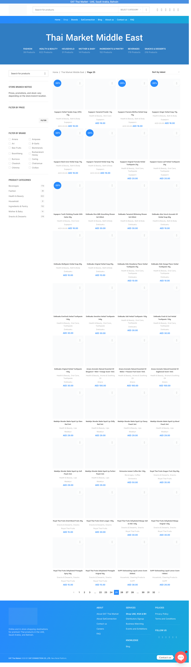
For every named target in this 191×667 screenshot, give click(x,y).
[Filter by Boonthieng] (18, 153)
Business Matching (135, 628)
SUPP (132, 585)
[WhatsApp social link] (174, 10)
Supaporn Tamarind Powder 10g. (100, 111)
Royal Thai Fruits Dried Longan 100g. (100, 526)
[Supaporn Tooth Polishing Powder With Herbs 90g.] (67, 196)
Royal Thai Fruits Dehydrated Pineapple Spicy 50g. (67, 576)
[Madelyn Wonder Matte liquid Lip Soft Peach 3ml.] (67, 457)
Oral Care (140, 167)
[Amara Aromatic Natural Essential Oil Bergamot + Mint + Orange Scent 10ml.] (100, 352)
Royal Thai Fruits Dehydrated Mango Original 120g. (165, 526)
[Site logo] (18, 9)
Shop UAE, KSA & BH (136, 618)
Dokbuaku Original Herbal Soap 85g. (100, 264)
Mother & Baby (16, 211)
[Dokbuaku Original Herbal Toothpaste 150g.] (67, 352)
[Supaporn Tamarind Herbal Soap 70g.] (100, 143)
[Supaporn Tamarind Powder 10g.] (100, 93)
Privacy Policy (161, 618)
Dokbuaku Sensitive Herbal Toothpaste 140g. (100, 318)
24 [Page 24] (111, 597)
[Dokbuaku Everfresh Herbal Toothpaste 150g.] (67, 299)
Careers (100, 633)
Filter (43, 120)
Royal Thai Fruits (165, 485)
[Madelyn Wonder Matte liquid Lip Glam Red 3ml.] (67, 407)
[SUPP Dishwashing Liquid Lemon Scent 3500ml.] (133, 558)
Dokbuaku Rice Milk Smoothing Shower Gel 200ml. (100, 215)
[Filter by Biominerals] (38, 147)
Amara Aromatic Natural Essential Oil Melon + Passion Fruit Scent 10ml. (133, 372)
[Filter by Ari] (18, 143)
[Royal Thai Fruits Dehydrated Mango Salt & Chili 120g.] (133, 507)
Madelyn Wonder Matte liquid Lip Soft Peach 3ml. (67, 476)
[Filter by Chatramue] (38, 163)
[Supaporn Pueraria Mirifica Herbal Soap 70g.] (133, 93)
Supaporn (67, 121)
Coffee (138, 479)
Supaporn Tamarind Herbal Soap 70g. (100, 162)
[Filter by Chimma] (18, 167)
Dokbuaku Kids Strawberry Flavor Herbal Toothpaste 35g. (132, 265)
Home (55, 72)
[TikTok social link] (178, 10)
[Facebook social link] (157, 10)
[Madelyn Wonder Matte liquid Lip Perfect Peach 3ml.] (100, 457)
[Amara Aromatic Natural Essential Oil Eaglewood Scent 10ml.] (165, 352)
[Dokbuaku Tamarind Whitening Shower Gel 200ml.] (133, 196)
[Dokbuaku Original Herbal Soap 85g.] (100, 246)
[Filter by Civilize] (38, 167)
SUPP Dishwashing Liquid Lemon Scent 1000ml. (165, 576)
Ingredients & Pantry (18, 206)
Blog (128, 650)
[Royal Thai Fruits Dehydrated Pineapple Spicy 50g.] (67, 558)
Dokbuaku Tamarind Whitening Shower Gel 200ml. (132, 215)
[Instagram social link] (166, 10)
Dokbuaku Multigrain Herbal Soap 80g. (67, 265)
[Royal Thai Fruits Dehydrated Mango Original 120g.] (165, 507)
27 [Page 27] (127, 597)
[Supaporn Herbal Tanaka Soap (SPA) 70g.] (67, 93)
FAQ (99, 638)
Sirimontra (132, 482)
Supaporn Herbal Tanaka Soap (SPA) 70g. (67, 112)
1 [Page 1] (79, 597)
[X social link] (161, 10)
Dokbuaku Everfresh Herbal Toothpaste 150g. (67, 318)
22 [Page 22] (100, 597)
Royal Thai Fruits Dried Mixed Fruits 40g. (67, 526)
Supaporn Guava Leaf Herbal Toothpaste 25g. (165, 162)
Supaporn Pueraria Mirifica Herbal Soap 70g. (133, 112)
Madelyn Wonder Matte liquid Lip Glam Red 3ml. (67, 426)
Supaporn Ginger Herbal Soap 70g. (165, 111)
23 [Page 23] (105, 597)
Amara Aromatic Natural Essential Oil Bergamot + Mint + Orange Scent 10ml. (100, 372)
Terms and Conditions (165, 623)
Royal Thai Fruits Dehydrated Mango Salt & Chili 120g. (133, 526)
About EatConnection (107, 623)
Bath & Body (75, 117)
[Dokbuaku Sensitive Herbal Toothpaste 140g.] (100, 299)
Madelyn (67, 435)
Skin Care (107, 115)
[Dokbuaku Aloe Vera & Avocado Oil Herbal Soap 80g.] (165, 196)
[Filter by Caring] (38, 159)
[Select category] (130, 10)
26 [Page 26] (121, 597)
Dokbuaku (100, 224)
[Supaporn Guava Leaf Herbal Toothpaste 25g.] (165, 143)
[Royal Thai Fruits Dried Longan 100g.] (100, 507)
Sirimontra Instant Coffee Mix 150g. (132, 475)
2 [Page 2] (84, 597)
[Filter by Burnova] (18, 159)
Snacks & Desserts (17, 216)
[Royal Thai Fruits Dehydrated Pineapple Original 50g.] (100, 558)
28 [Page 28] (132, 597)
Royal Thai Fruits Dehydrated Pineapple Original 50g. (100, 576)
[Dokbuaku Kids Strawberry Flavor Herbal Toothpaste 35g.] (133, 246)
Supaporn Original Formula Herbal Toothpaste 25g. (133, 162)
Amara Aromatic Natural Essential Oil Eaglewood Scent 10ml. (165, 371)
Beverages (14, 186)
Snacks (174, 481)
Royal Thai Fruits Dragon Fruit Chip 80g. (165, 476)
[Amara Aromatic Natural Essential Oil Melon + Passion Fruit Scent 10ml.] (133, 352)
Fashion (12, 191)
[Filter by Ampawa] (38, 139)
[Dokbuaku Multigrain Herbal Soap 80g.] (67, 246)
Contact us (102, 628)
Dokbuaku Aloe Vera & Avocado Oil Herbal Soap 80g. (165, 215)
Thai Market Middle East (72, 72)
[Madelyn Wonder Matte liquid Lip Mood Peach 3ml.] (165, 407)
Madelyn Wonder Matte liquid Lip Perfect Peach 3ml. (100, 476)
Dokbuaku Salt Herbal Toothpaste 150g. (132, 318)
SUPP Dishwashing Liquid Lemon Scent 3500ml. (132, 576)
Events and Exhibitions (136, 633)
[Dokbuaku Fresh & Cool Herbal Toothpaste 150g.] (165, 299)
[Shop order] (166, 72)
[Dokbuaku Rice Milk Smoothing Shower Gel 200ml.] (100, 196)
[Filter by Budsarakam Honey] (38, 153)
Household (14, 201)
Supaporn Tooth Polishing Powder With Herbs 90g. (67, 215)
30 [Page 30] (143, 597)
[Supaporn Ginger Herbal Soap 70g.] (165, 93)
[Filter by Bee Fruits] (18, 147)
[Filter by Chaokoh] (18, 163)
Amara (100, 385)
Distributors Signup (135, 623)
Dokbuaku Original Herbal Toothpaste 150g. (67, 371)
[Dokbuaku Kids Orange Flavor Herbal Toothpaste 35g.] (165, 246)
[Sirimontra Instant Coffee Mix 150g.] (133, 457)
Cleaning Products (138, 582)
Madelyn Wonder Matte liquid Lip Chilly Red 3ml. (100, 426)
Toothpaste (133, 170)
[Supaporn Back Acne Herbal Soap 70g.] (67, 143)
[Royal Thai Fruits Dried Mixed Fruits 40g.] (67, 507)
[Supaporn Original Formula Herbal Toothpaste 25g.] (133, 143)
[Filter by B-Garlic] (38, 143)
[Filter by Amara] (18, 139)
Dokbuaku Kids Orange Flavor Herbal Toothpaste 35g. (165, 265)
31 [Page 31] (148, 597)
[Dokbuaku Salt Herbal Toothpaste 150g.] (133, 299)
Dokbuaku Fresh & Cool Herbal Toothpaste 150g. (165, 318)
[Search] (91, 9)
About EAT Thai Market (108, 618)
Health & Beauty (16, 196)
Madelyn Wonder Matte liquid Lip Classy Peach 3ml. (132, 426)
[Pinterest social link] (170, 10)
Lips (75, 431)
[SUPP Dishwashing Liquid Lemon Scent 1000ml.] (165, 558)
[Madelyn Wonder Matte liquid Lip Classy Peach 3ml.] (133, 407)
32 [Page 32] (153, 597)
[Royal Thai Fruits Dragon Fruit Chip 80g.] (165, 457)
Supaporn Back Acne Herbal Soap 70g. (67, 162)
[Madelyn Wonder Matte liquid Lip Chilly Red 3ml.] (100, 407)
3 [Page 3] (89, 597)
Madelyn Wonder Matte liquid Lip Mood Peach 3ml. (165, 426)
